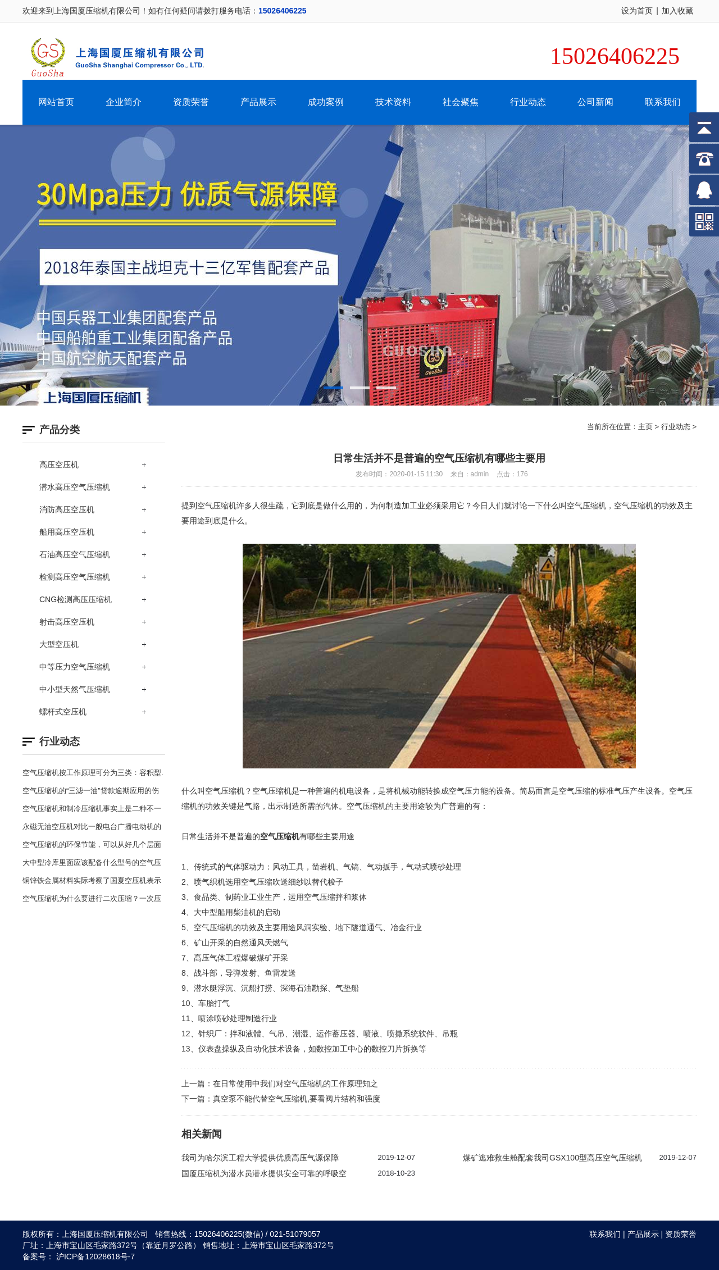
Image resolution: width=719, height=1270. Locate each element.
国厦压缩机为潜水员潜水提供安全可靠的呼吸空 (264, 1173)
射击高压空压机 (66, 621)
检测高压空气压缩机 (74, 576)
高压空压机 (59, 464)
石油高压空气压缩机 (74, 554)
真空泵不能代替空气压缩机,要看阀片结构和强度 (296, 1098)
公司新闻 (595, 102)
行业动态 (528, 102)
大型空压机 (59, 644)
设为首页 (637, 10)
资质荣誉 (191, 102)
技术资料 (393, 102)
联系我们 (663, 102)
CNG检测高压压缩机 (75, 599)
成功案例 (326, 102)
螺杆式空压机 (63, 711)
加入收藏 (677, 10)
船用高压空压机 (66, 531)
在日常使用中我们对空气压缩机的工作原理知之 (295, 1083)
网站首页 (56, 102)
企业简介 (124, 102)
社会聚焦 (461, 102)
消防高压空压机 (66, 509)
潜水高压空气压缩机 (74, 486)
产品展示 (258, 102)
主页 (645, 426)
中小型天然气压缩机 (74, 689)
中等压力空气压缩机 (74, 666)
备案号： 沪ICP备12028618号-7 (78, 1256)
